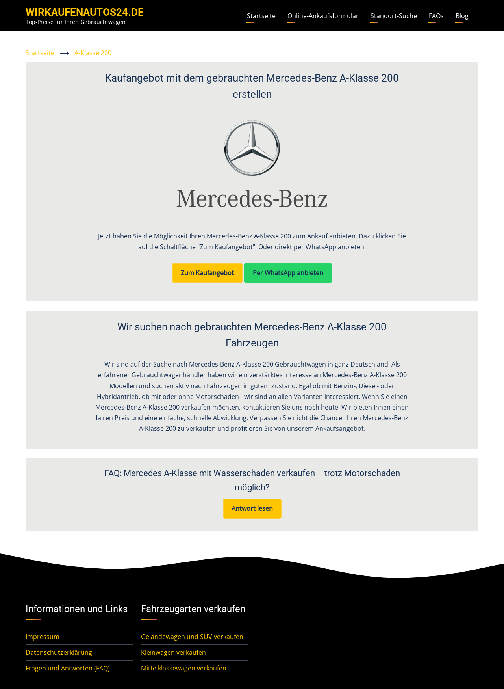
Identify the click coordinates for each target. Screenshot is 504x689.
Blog (462, 15)
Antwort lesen (252, 508)
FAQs (436, 15)
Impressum (42, 636)
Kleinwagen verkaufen (173, 652)
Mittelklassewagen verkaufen (183, 668)
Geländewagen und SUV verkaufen (192, 636)
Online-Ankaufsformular (323, 15)
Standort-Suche (394, 15)
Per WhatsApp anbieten (288, 272)
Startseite (261, 15)
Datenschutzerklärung (59, 652)
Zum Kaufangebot (207, 272)
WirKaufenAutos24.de (85, 12)
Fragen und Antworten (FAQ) (68, 668)
